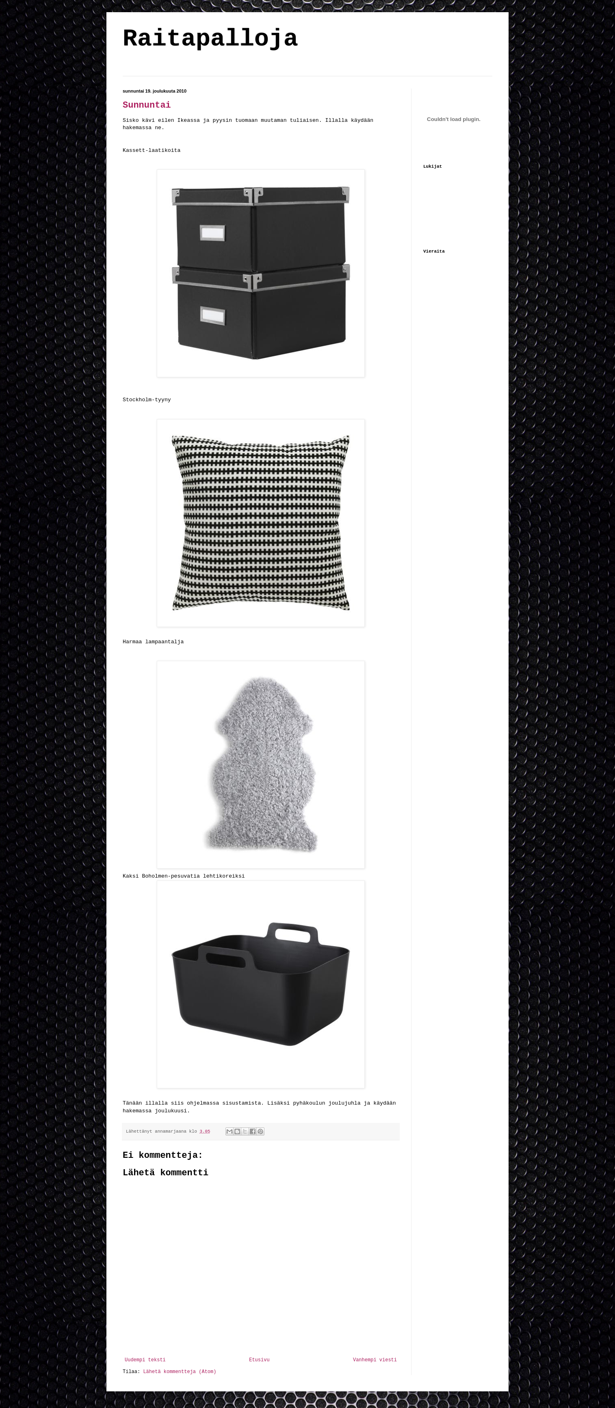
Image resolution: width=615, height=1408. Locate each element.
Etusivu (259, 1360)
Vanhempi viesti (375, 1360)
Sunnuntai (147, 105)
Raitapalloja (210, 39)
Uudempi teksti (145, 1360)
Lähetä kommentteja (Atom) (179, 1372)
